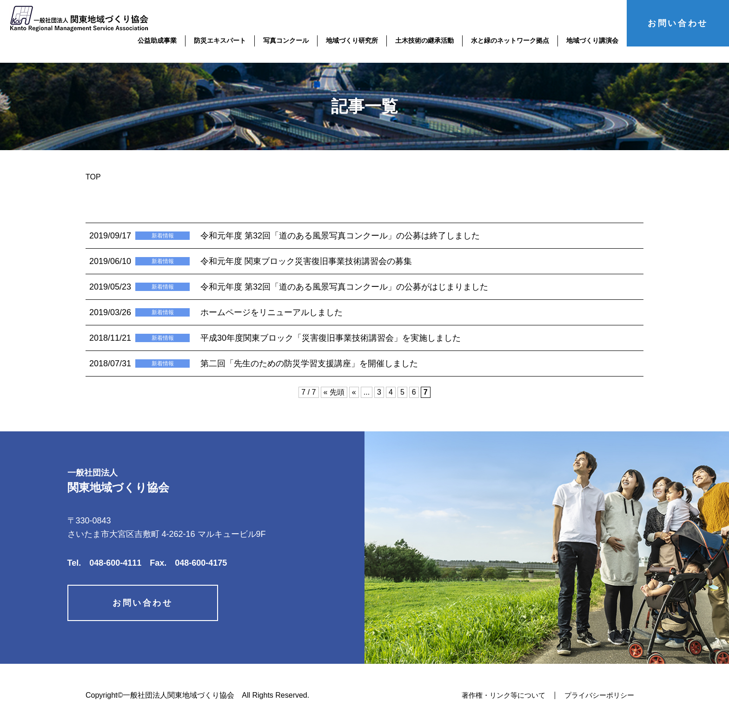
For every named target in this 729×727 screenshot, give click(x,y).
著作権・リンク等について (496, 695)
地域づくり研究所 (352, 40)
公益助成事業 (157, 40)
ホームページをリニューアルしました (271, 312)
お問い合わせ (678, 23)
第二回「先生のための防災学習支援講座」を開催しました (309, 363)
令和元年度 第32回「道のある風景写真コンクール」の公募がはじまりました (344, 287)
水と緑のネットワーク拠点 (510, 40)
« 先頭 (334, 392)
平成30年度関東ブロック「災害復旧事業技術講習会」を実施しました (330, 338)
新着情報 (163, 235)
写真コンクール (286, 40)
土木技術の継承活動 (424, 40)
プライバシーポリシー (597, 695)
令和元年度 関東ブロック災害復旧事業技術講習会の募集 (306, 261)
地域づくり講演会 (592, 40)
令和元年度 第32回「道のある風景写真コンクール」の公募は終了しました (340, 235)
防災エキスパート (220, 40)
